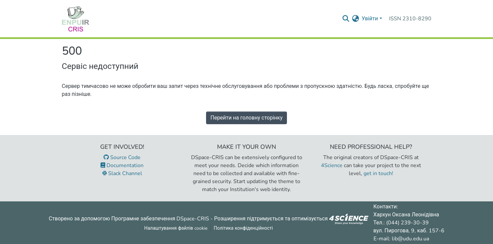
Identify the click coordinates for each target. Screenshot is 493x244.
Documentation (122, 165)
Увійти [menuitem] (370, 18)
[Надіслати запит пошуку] (346, 19)
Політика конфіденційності (243, 228)
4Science (332, 165)
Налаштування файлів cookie (175, 228)
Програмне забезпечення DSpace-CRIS (160, 218)
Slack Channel (122, 173)
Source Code (122, 157)
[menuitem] (355, 19)
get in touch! (378, 173)
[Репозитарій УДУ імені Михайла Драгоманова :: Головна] (75, 18)
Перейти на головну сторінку (246, 118)
